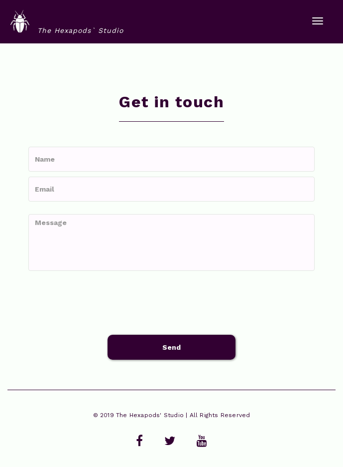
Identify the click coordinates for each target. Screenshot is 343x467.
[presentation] (104, 302)
